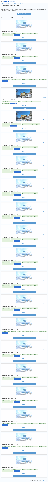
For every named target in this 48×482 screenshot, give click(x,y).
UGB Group (45, 480)
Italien (10, 3)
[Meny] (2, 1)
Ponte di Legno (18, 3)
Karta (44, 28)
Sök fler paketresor (24, 14)
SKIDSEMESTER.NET (9, 1)
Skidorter (4, 3)
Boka (24, 40)
